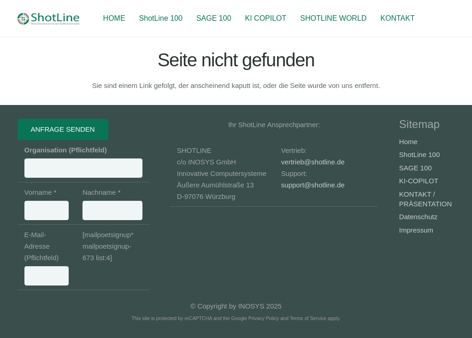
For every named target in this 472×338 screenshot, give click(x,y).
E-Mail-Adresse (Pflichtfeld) (46, 258)
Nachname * (112, 204)
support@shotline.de (313, 185)
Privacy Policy (263, 318)
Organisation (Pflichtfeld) (83, 162)
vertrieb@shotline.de (313, 162)
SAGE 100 (415, 168)
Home (408, 142)
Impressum (416, 230)
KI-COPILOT (418, 181)
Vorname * (46, 204)
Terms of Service (308, 318)
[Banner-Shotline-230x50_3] (49, 18)
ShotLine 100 (419, 154)
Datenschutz (418, 217)
